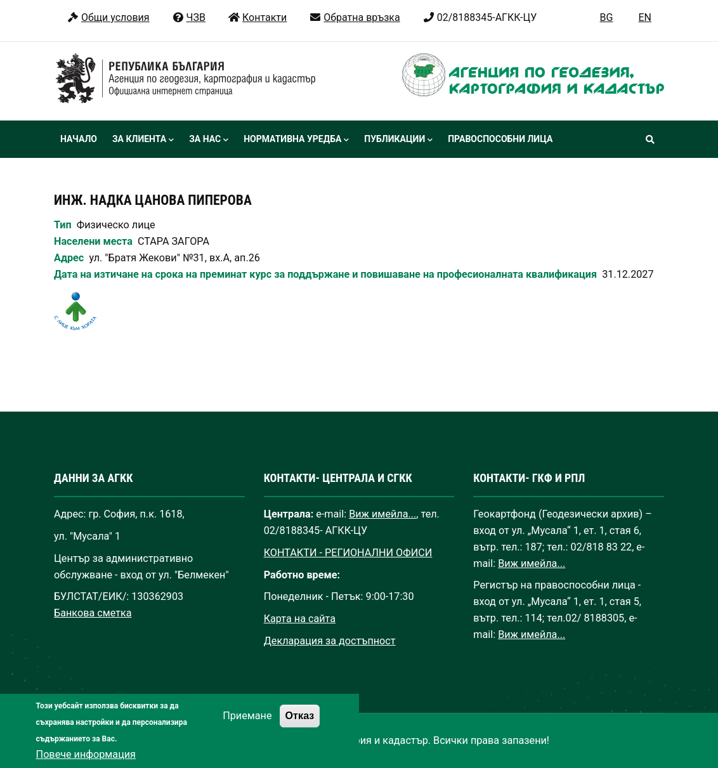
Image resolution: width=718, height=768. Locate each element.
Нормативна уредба (296, 140)
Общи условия (108, 17)
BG (606, 17)
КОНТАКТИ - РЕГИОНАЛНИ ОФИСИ (348, 553)
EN (644, 17)
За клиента (143, 140)
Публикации (398, 140)
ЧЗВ (189, 17)
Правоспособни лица (500, 139)
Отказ (300, 728)
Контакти (257, 17)
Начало (78, 139)
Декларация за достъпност (330, 641)
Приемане (247, 728)
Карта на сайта (300, 619)
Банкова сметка (93, 613)
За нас (208, 140)
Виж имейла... (382, 514)
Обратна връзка (354, 17)
